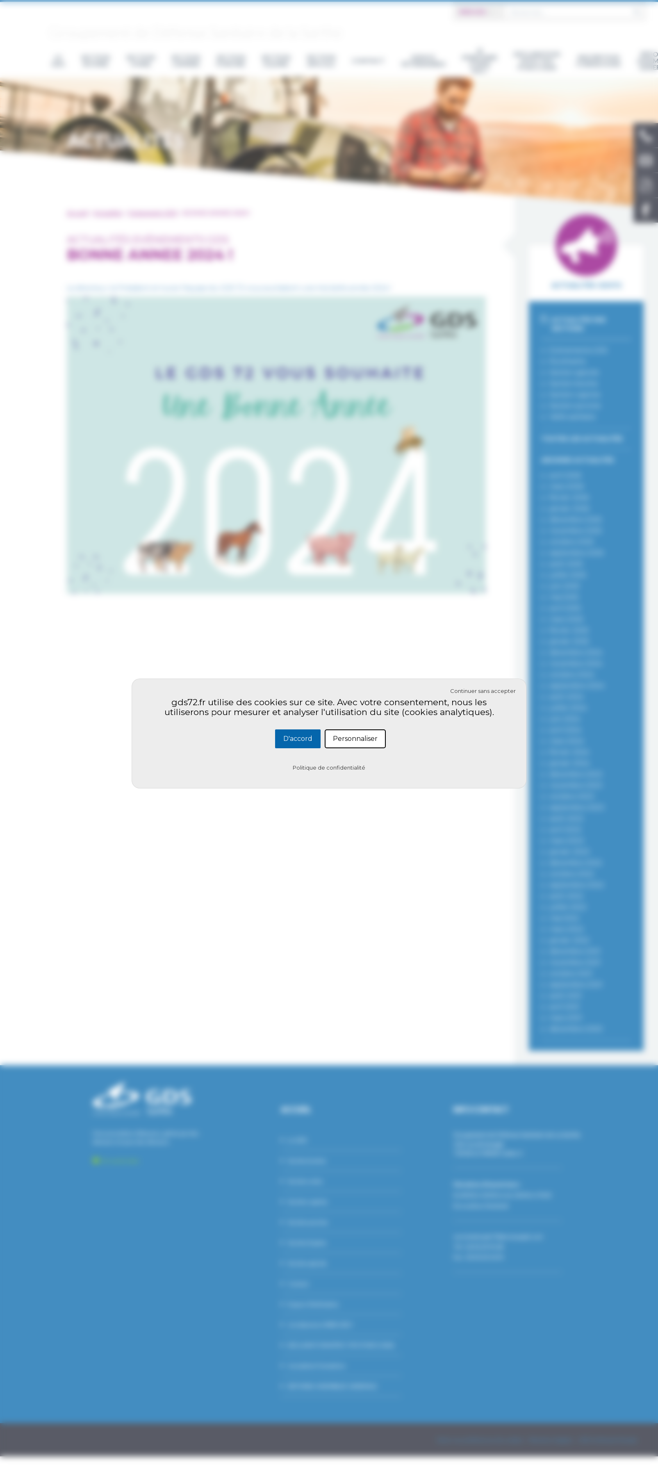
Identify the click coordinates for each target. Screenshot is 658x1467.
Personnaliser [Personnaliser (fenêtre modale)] (355, 739)
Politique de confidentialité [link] (329, 767)
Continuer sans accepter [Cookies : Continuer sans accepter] (483, 691)
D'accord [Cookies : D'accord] (297, 739)
